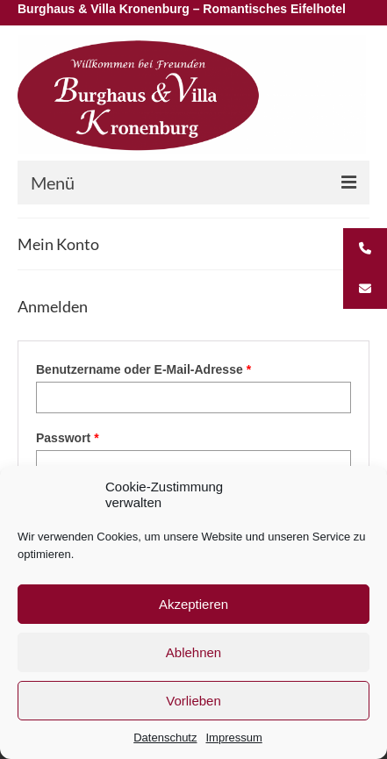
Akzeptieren (193, 604)
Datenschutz (165, 737)
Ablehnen (193, 652)
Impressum (233, 737)
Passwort (102, 437)
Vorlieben (193, 700)
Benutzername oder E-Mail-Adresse (177, 369)
